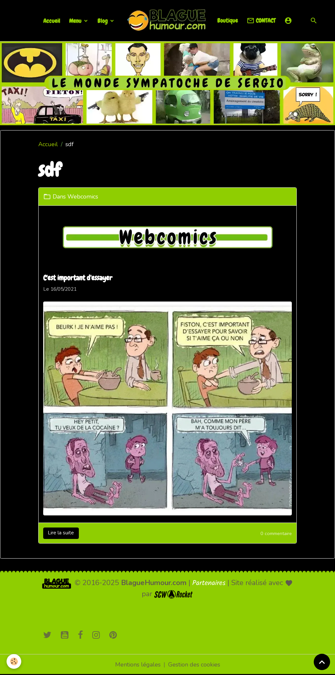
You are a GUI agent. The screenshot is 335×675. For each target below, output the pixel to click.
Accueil (51, 21)
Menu (76, 21)
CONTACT (261, 20)
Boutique (227, 20)
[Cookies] (14, 661)
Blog (103, 21)
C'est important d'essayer (77, 278)
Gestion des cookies (194, 664)
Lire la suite (61, 532)
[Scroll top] (322, 662)
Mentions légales (138, 664)
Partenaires (209, 583)
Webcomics (82, 196)
